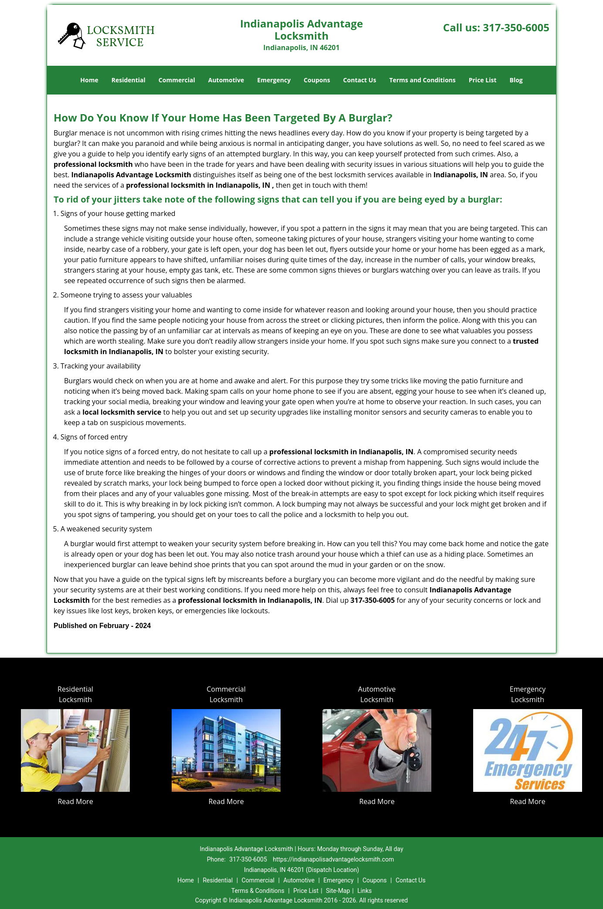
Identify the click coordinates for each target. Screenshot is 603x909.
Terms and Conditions (422, 80)
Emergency (274, 80)
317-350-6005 (516, 27)
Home (89, 80)
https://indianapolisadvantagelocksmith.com (333, 859)
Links (364, 890)
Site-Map (338, 890)
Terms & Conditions (258, 890)
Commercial (177, 80)
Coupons (317, 80)
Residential (129, 80)
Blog (515, 80)
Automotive (226, 80)
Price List (483, 80)
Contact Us (359, 80)
